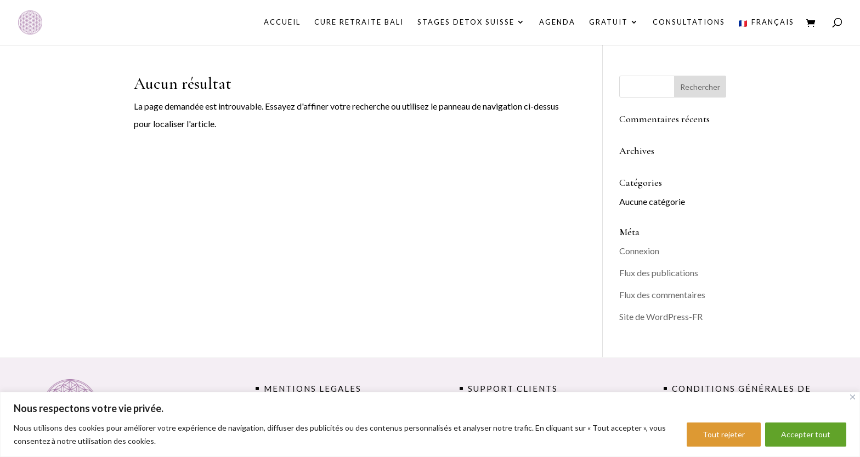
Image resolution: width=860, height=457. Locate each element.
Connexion (639, 250)
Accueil (282, 22)
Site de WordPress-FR (661, 316)
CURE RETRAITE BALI (359, 22)
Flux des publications (658, 272)
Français (766, 22)
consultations (689, 22)
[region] (430, 424)
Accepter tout (805, 434)
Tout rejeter (724, 434)
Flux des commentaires (662, 294)
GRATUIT (608, 22)
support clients (513, 388)
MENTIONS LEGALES (312, 388)
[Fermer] (852, 397)
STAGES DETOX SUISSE (465, 22)
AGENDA (557, 22)
